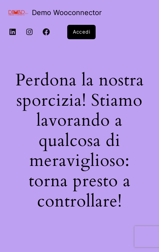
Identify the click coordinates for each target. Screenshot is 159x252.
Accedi (81, 32)
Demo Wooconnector (67, 12)
